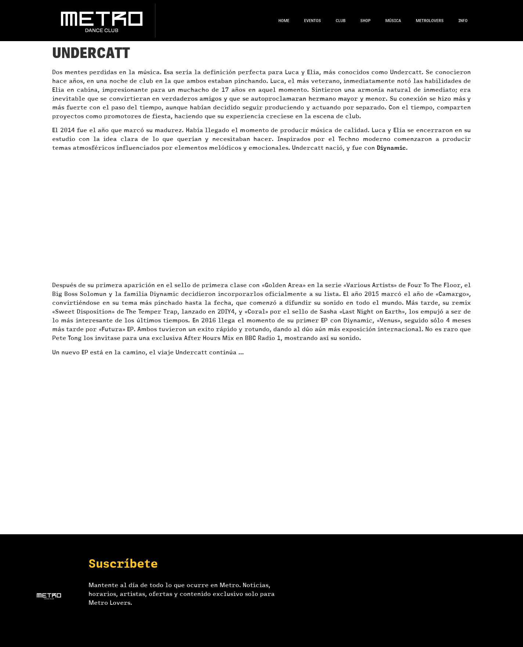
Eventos (312, 20)
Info (463, 20)
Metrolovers (430, 20)
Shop (365, 20)
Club (341, 20)
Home (283, 20)
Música (393, 20)
